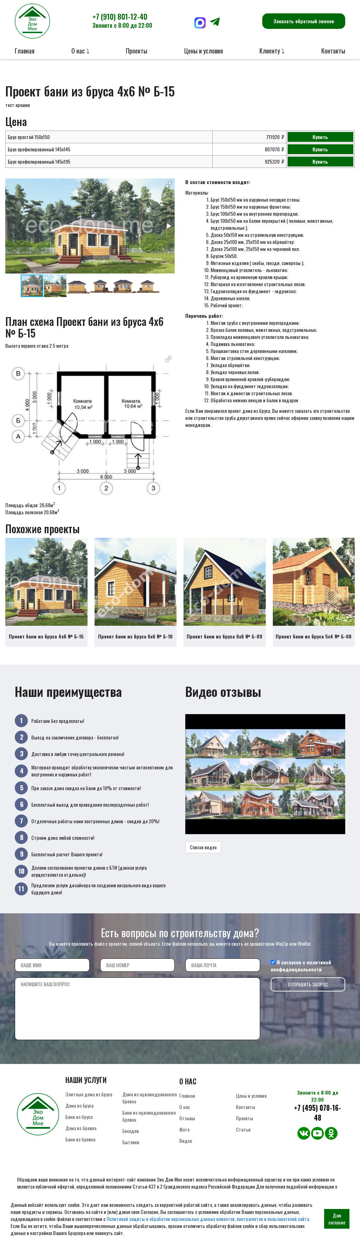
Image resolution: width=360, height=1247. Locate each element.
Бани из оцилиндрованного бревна (149, 1116)
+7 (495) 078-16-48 (317, 1113)
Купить (320, 136)
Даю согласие (336, 1218)
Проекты (136, 50)
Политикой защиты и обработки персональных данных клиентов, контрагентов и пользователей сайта (208, 1218)
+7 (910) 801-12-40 (122, 20)
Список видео (203, 847)
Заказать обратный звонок (304, 21)
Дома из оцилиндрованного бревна (149, 1097)
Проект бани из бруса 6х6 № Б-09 (224, 636)
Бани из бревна (80, 1139)
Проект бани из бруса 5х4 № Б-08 (314, 636)
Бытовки (130, 1142)
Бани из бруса (78, 1116)
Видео (185, 1140)
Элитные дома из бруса (88, 1094)
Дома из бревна (80, 1128)
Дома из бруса (79, 1105)
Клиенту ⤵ (271, 50)
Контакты (333, 50)
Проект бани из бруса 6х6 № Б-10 (135, 636)
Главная (24, 50)
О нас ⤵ (80, 50)
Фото (184, 1129)
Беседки (130, 1130)
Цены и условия (203, 50)
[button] (168, 184)
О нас (184, 1106)
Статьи (243, 1129)
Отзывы (187, 1118)
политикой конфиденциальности (301, 965)
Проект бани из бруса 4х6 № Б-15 (46, 636)
